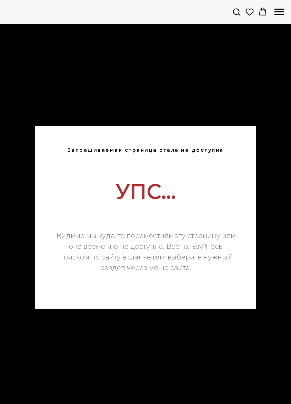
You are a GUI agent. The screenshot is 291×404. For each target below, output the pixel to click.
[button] (236, 12)
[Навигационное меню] (279, 12)
